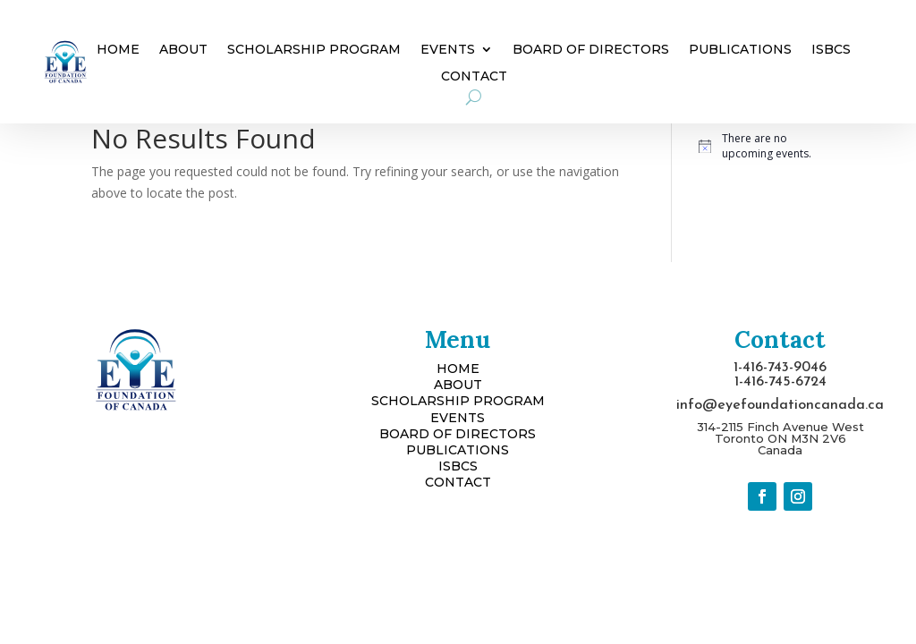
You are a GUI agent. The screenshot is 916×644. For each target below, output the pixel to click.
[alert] (762, 146)
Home (118, 50)
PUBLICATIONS (457, 450)
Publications (740, 50)
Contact (474, 77)
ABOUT (458, 385)
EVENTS (457, 418)
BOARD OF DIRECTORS (457, 434)
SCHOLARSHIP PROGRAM (458, 401)
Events (447, 50)
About (183, 50)
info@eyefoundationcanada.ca (780, 405)
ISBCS (831, 50)
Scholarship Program (314, 50)
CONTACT (458, 482)
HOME (458, 368)
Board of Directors (591, 50)
